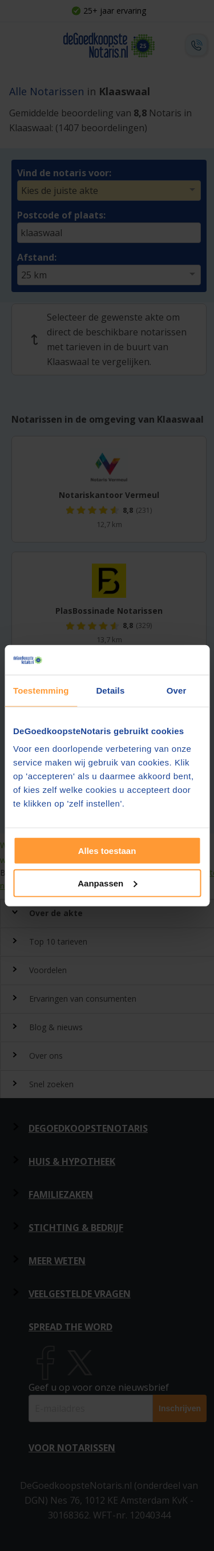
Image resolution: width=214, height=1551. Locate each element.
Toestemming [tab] (41, 690)
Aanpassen (107, 883)
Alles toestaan (107, 851)
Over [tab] (177, 690)
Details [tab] (110, 690)
